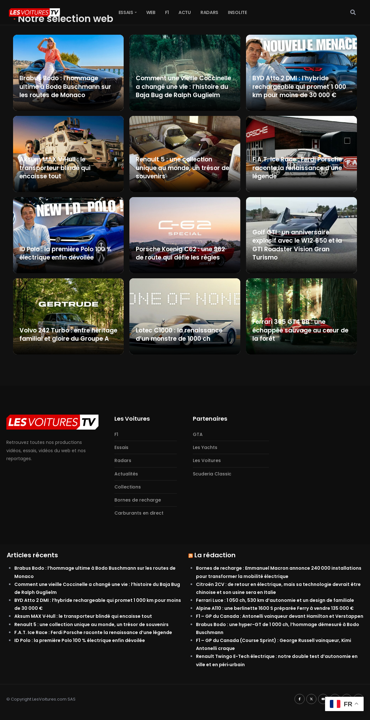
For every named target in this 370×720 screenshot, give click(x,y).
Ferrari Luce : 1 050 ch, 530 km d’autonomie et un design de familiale (275, 600)
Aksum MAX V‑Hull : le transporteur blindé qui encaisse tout (83, 616)
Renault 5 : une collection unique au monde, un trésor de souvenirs (91, 624)
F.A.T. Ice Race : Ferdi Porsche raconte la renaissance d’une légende (93, 632)
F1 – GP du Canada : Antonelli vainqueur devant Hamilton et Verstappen (279, 616)
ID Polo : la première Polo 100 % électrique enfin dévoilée (79, 640)
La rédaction (215, 555)
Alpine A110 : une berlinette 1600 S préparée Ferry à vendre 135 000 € (275, 608)
